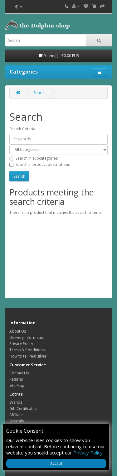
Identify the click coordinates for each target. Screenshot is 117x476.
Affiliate (16, 414)
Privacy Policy (21, 343)
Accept (56, 463)
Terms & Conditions (27, 350)
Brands (15, 402)
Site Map (16, 385)
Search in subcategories (33, 158)
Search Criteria (22, 129)
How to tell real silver (27, 356)
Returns (16, 379)
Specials (16, 421)
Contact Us (19, 373)
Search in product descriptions (39, 164)
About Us (17, 331)
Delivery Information (27, 337)
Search (40, 92)
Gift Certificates (23, 408)
